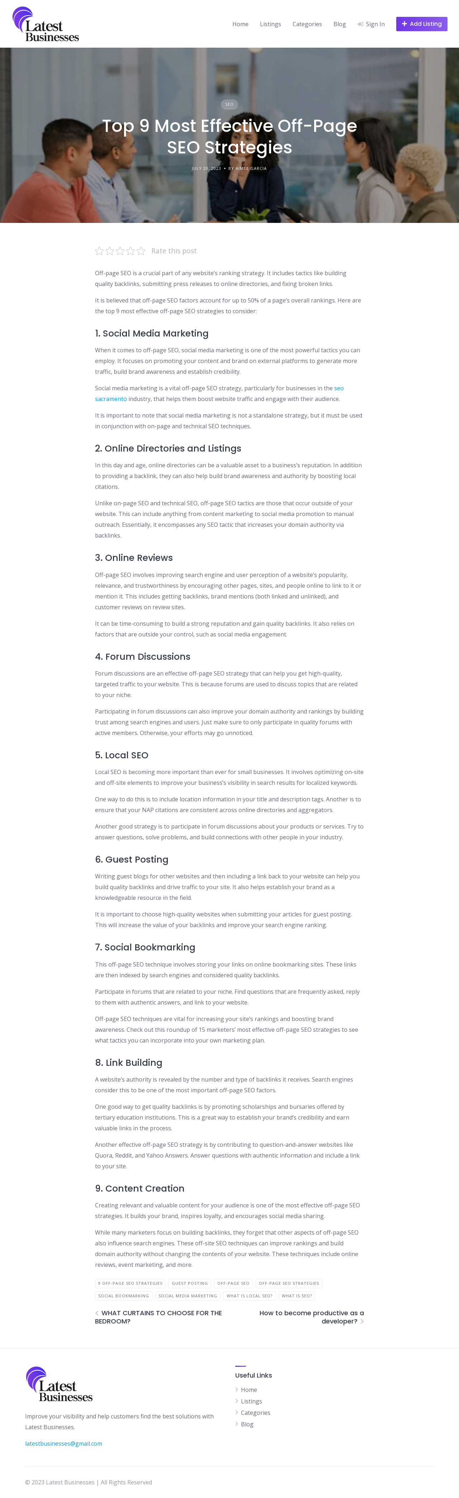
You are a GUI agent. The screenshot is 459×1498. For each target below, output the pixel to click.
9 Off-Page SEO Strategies (130, 1283)
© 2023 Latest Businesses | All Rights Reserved (88, 1482)
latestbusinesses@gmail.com (63, 1443)
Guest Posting (190, 1283)
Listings (270, 24)
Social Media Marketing (187, 1295)
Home (240, 24)
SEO (229, 104)
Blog (339, 24)
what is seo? (297, 1295)
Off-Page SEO (233, 1283)
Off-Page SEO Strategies (289, 1283)
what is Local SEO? (250, 1295)
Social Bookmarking (123, 1295)
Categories (307, 24)
